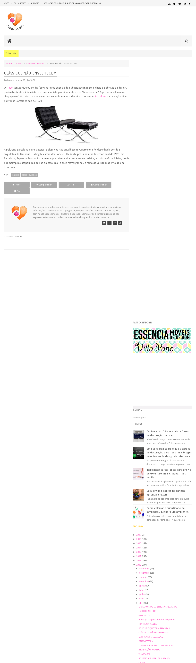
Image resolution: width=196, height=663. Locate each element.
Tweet (15, 184)
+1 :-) (66, 184)
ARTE (189, 504)
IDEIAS (173, 526)
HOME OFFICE (182, 523)
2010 (141, 311)
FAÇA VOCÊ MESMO (164, 521)
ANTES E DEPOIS (163, 504)
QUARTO (174, 548)
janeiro (145, 427)
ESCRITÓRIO (165, 519)
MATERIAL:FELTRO (183, 536)
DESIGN (18, 63)
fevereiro (146, 423)
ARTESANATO (142, 508)
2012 (141, 302)
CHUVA (144, 409)
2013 (141, 298)
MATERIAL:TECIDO (181, 542)
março (145, 418)
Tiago (9, 87)
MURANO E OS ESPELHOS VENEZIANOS (160, 353)
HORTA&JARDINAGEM (146, 526)
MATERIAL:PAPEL (182, 538)
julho (144, 336)
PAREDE (160, 545)
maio (144, 345)
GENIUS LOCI (147, 361)
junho (145, 340)
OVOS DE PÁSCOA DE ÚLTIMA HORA (158, 413)
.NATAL (140, 504)
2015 (141, 289)
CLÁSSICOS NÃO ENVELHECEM (156, 379)
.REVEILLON (149, 504)
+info (6, 3)
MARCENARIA (142, 529)
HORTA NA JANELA (150, 370)
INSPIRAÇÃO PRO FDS (152, 396)
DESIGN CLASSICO (35, 63)
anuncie (35, 3)
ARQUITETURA (179, 504)
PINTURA (141, 548)
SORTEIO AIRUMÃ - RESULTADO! (157, 404)
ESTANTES (178, 519)
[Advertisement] (66, 271)
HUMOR (164, 526)
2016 (141, 285)
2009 (141, 432)
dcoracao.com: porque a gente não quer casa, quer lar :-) (72, 3)
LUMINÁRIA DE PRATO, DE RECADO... (159, 391)
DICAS (171, 514)
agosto (145, 332)
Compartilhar (40, 184)
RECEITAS (140, 555)
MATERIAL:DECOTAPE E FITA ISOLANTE (155, 536)
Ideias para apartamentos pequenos (159, 366)
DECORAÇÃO (181, 508)
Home (9, 63)
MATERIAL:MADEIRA (144, 539)
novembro (147, 319)
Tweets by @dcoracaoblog (149, 589)
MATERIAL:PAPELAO (144, 542)
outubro (146, 323)
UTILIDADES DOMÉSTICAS (159, 559)
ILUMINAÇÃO (185, 526)
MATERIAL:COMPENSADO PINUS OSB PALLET (164, 532)
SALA (174, 555)
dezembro (147, 315)
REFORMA (150, 555)
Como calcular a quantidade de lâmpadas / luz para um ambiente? (168, 254)
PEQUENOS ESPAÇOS (176, 545)
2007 (141, 441)
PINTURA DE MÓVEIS (158, 549)
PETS (190, 546)
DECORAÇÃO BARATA (150, 511)
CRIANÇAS (160, 508)
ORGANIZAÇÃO (145, 545)
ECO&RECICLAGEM (147, 518)
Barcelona (100, 96)
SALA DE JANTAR (185, 555)
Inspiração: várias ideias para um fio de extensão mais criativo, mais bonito (169, 216)
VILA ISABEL (147, 400)
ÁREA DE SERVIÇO (178, 558)
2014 (141, 294)
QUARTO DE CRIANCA (166, 552)
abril (144, 349)
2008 (141, 437)
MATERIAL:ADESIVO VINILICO (174, 529)
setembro (147, 327)
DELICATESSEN (148, 387)
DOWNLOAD (184, 514)
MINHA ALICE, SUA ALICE (153, 383)
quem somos (20, 3)
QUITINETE (188, 552)
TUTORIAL (142, 558)
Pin (116, 184)
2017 (141, 281)
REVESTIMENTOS (163, 555)
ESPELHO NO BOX (150, 357)
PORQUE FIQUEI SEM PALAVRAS (156, 374)
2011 (141, 307)
